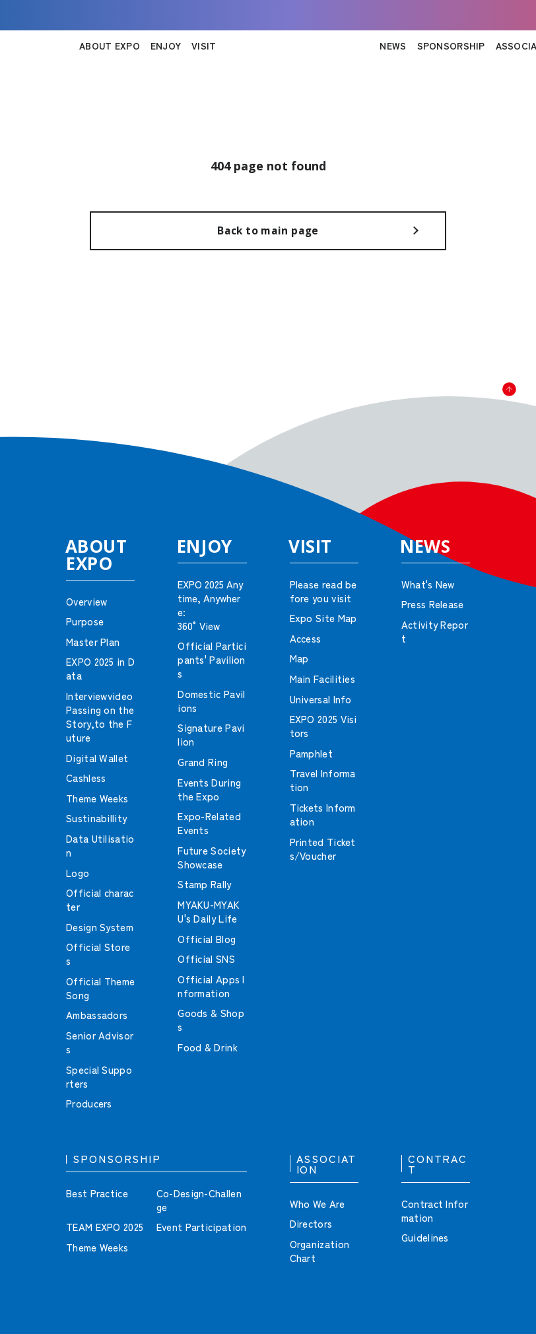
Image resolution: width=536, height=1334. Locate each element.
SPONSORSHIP (451, 45)
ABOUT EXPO (109, 45)
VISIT (203, 45)
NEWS (393, 45)
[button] (496, 422)
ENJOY (166, 45)
